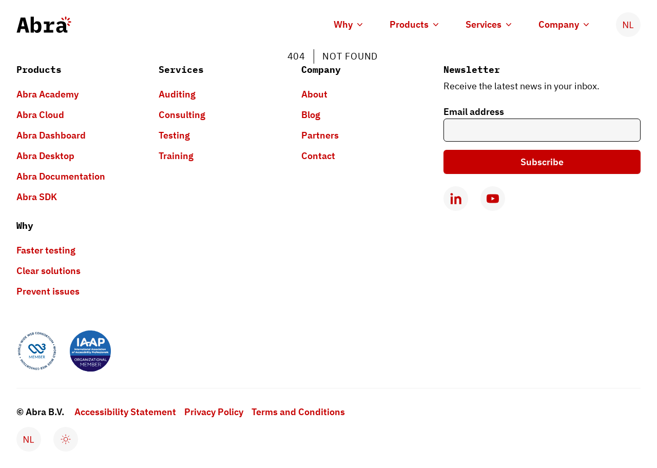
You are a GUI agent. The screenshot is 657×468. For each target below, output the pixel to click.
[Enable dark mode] (65, 439)
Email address (473, 112)
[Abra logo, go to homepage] (43, 24)
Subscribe (542, 162)
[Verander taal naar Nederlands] (628, 24)
